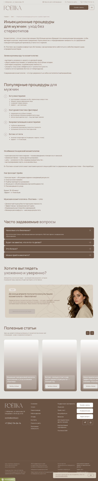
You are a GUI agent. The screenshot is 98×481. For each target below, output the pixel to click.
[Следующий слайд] (92, 333)
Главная (6, 16)
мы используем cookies (61, 476)
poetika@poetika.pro (11, 418)
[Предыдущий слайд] (88, 333)
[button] (22, 311)
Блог (12, 16)
